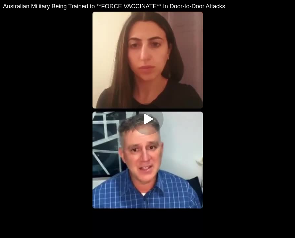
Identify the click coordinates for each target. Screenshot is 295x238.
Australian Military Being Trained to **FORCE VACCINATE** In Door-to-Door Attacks (114, 6)
